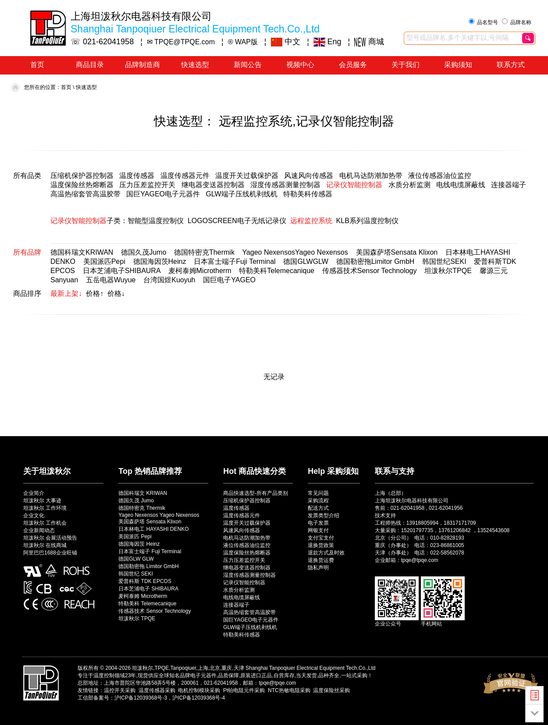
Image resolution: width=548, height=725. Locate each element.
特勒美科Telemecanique (276, 270)
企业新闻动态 (39, 530)
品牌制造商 (142, 64)
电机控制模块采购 (199, 690)
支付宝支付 (321, 538)
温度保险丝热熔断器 (82, 184)
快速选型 (195, 64)
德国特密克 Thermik (141, 508)
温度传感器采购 (157, 690)
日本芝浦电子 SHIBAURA (148, 589)
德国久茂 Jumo (136, 501)
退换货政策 (321, 545)
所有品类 (27, 175)
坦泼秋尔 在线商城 (45, 545)
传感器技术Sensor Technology (369, 270)
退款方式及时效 (326, 553)
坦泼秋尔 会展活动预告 (50, 538)
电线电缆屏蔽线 (460, 184)
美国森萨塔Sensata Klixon (397, 252)
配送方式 (318, 508)
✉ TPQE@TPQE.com (181, 42)
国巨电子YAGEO (229, 280)
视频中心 (300, 64)
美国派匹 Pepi (134, 536)
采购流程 (318, 501)
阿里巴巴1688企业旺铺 (50, 553)
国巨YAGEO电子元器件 (163, 194)
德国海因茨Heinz (159, 261)
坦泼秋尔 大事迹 (42, 501)
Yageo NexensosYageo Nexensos (295, 252)
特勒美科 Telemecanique (147, 604)
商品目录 (90, 64)
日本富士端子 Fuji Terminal (149, 551)
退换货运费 (321, 560)
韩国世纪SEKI (444, 261)
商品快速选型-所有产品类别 (255, 493)
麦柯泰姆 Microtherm (142, 596)
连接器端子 (508, 184)
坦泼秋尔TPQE (448, 270)
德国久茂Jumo (143, 252)
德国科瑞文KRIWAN (81, 252)
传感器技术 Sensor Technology (154, 611)
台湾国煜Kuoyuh (169, 280)
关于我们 (405, 64)
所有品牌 (27, 252)
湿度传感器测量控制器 (285, 184)
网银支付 (318, 530)
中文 (286, 41)
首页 (37, 64)
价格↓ (116, 293)
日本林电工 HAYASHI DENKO (153, 529)
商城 (369, 41)
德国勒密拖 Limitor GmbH (148, 566)
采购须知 (458, 64)
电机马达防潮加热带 (370, 175)
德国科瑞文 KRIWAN (142, 493)
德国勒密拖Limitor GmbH (375, 261)
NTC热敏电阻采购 (289, 690)
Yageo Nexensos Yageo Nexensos (158, 515)
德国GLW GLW (135, 559)
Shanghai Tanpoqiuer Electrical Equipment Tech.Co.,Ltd (310, 668)
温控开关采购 (119, 690)
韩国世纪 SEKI (135, 574)
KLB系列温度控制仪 (367, 220)
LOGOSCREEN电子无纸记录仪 (237, 220)
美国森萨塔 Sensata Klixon (149, 522)
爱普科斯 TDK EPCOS (144, 581)
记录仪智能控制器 (354, 184)
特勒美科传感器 (307, 194)
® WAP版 (243, 42)
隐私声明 (318, 568)
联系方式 (511, 64)
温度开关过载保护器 (246, 175)
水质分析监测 (409, 184)
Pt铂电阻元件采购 (244, 690)
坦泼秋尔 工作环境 (45, 508)
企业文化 (33, 515)
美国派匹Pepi (104, 261)
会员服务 (353, 64)
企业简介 (33, 493)
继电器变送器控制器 (213, 184)
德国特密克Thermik (204, 252)
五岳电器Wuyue (111, 280)
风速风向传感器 (308, 175)
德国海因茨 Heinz (139, 544)
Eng (327, 41)
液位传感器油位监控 (439, 175)
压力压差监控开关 (147, 184)
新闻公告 (248, 64)
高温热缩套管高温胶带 (85, 194)
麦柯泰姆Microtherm (199, 270)
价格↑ (94, 293)
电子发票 (318, 523)
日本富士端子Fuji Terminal (234, 261)
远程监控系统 (311, 220)
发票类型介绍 (323, 515)
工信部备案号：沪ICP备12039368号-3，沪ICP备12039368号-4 (151, 698)
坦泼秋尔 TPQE (136, 618)
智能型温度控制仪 (156, 220)
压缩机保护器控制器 (82, 175)
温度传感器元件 (185, 175)
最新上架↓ (66, 293)
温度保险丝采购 (331, 690)
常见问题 (318, 493)
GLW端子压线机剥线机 (241, 194)
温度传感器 (136, 175)
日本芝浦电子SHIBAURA (121, 270)
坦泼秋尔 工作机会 (45, 523)
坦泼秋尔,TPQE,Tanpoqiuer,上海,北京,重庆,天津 (188, 668)
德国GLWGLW (305, 261)
